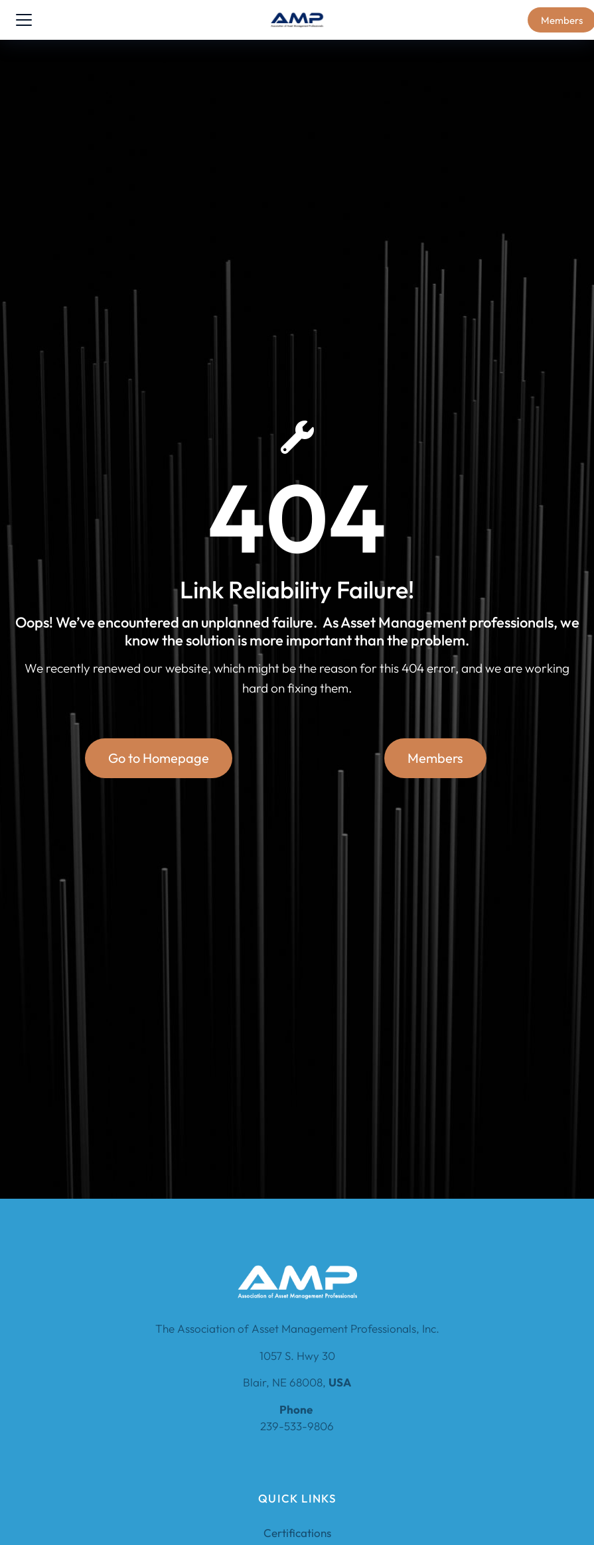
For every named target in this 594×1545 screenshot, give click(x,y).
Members (435, 758)
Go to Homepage (158, 758)
